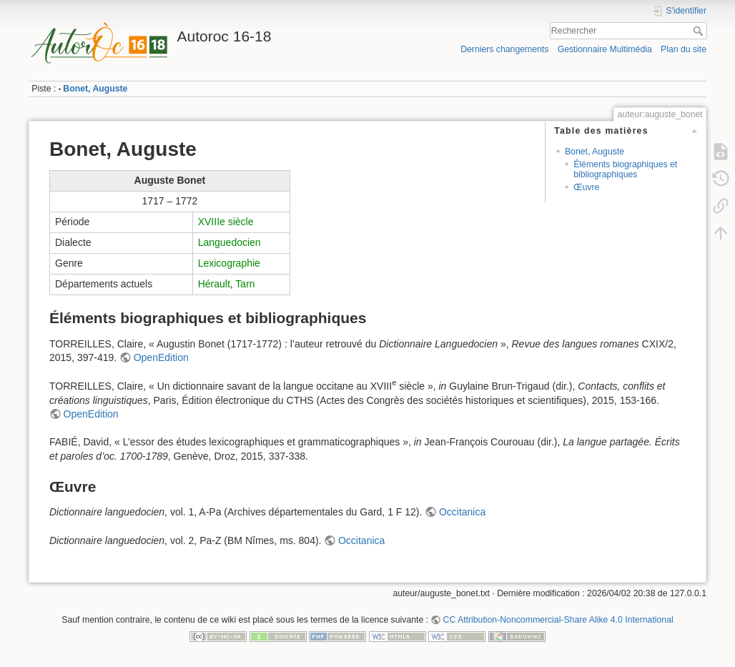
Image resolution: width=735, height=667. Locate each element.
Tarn (245, 284)
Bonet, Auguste (95, 89)
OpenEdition (161, 357)
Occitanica (462, 512)
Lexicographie (229, 263)
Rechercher (699, 31)
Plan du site (683, 49)
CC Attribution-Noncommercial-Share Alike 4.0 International (558, 620)
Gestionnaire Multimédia (605, 49)
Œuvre (586, 187)
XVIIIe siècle (226, 221)
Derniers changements (504, 49)
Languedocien (229, 242)
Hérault (214, 284)
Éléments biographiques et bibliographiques (625, 169)
